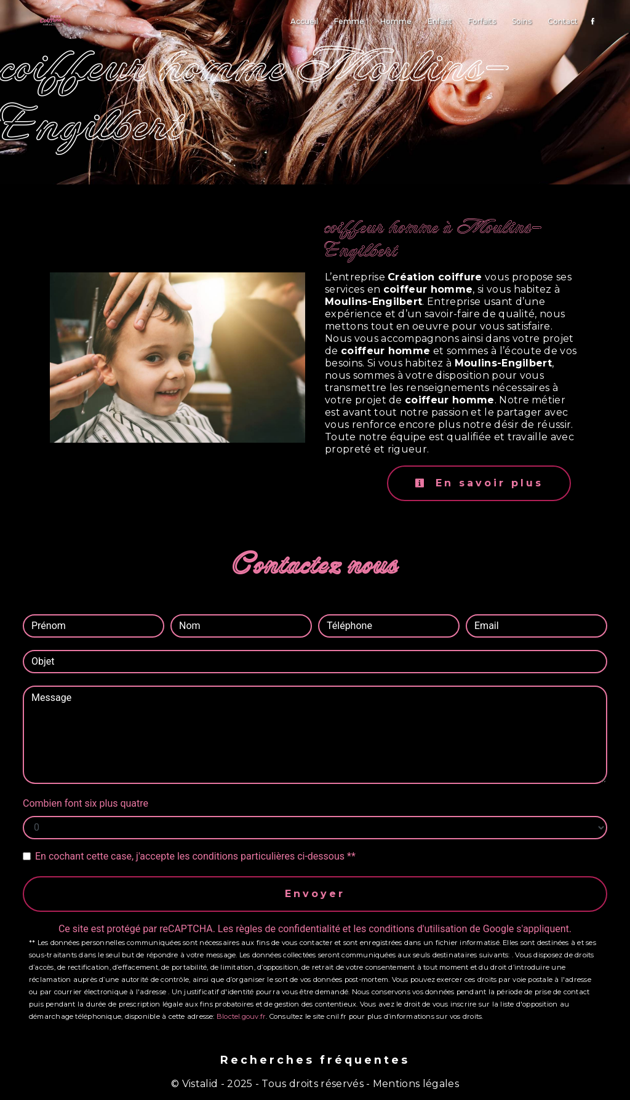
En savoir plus (479, 483)
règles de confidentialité (288, 929)
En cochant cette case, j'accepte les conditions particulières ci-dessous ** (195, 856)
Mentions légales (414, 1084)
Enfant (440, 21)
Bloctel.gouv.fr (241, 1016)
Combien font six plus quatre (85, 803)
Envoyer (315, 894)
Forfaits (482, 21)
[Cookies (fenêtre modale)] (3, 1092)
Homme (396, 21)
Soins (522, 21)
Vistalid (200, 1084)
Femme (349, 21)
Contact (563, 21)
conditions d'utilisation (418, 929)
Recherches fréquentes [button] (315, 1059)
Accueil (304, 21)
